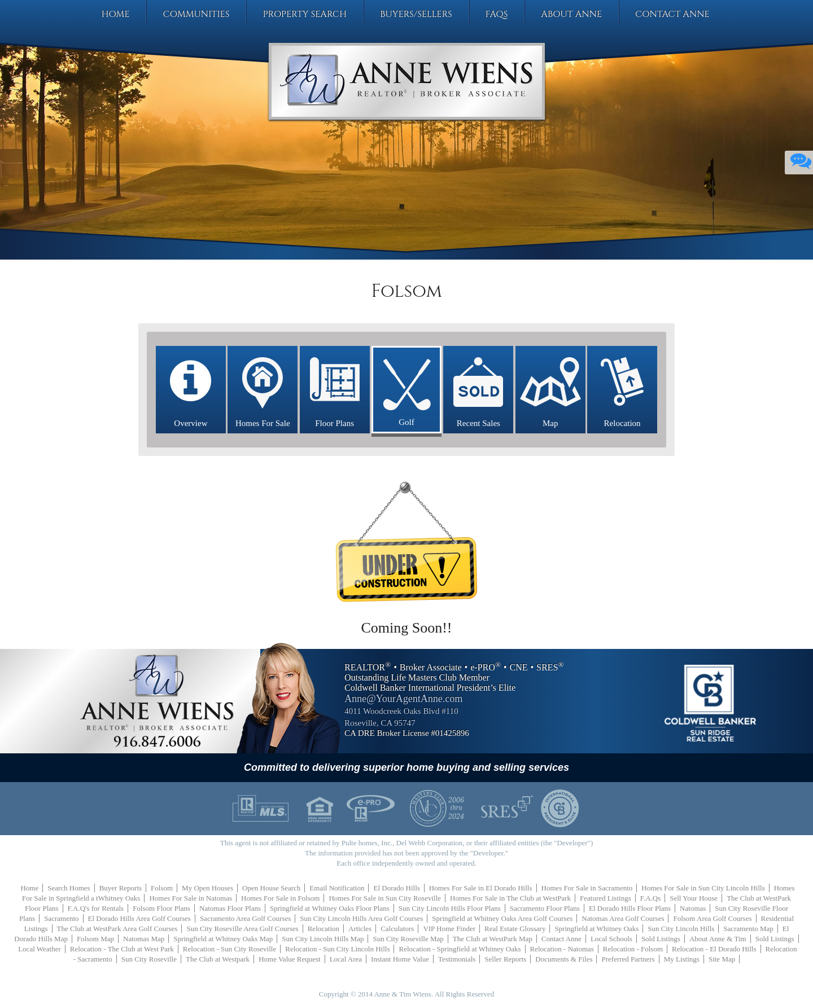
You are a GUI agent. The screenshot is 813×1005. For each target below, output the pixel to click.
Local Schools (611, 938)
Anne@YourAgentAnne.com (403, 698)
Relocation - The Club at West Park (122, 949)
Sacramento (61, 918)
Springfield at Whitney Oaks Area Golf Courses (502, 918)
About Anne (571, 14)
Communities (196, 14)
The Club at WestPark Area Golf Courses (117, 928)
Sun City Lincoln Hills (681, 928)
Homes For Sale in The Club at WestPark (510, 898)
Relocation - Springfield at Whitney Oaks (460, 949)
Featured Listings (605, 898)
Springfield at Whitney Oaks (596, 928)
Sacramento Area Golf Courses (245, 918)
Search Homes (68, 888)
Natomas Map (143, 938)
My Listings (682, 959)
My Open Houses (207, 888)
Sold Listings (660, 938)
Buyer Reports (120, 888)
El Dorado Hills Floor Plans (630, 908)
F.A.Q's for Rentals (96, 908)
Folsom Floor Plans (161, 908)
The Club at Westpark (218, 959)
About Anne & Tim (717, 938)
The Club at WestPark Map (492, 938)
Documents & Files (563, 959)
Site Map (722, 959)
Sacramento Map (748, 928)
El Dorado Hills (396, 888)
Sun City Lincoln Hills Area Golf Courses (361, 918)
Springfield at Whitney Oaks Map (223, 938)
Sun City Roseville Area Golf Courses (242, 928)
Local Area (346, 959)
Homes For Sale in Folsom (280, 898)
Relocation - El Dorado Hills (714, 949)
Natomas (693, 908)
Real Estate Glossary (514, 928)
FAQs (497, 14)
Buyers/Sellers (416, 14)
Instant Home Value (400, 959)
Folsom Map (95, 938)
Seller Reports (505, 959)
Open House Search (271, 888)
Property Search (305, 14)
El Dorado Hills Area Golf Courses (139, 918)
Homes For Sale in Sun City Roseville (385, 898)
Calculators (397, 928)
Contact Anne (672, 14)
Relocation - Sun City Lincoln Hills (337, 949)
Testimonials (456, 959)
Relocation (323, 928)
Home (115, 14)
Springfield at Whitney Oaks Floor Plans (330, 908)
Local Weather (39, 949)
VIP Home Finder (449, 928)
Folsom (162, 888)
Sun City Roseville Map (408, 938)
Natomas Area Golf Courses (623, 918)
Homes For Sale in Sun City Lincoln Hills (702, 888)
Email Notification (336, 888)
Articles (359, 928)
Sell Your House (694, 898)
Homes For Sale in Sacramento (587, 888)
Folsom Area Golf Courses (712, 918)
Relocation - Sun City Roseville (229, 949)
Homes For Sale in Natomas (190, 898)
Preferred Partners (627, 959)
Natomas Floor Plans (230, 908)
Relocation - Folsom (633, 949)
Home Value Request (290, 959)
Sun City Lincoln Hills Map (323, 938)
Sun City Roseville (149, 959)
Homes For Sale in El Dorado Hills (480, 888)
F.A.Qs (650, 898)
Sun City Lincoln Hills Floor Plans (450, 908)
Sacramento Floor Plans (545, 908)
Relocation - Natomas (562, 949)
